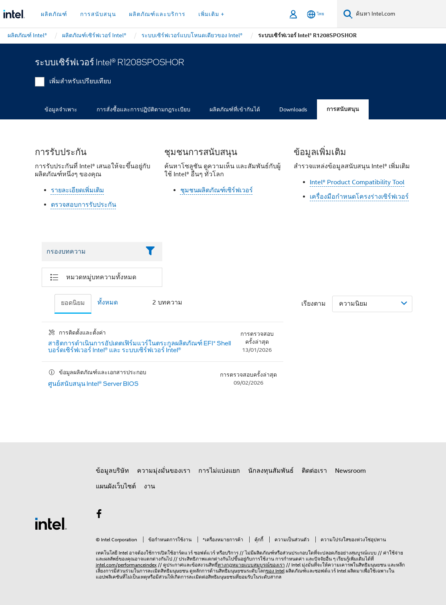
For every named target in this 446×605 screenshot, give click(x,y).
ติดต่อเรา (314, 471)
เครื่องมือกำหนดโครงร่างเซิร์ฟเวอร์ (359, 197)
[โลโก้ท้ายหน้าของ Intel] (51, 523)
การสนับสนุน (343, 109)
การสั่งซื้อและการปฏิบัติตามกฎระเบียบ (143, 109)
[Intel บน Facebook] (99, 515)
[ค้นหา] (348, 14)
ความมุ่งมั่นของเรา (163, 471)
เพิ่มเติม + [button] (211, 14)
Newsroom (350, 471)
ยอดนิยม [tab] (73, 303)
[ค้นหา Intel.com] (399, 14)
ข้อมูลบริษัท (112, 471)
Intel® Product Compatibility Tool (357, 182)
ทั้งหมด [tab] (107, 302)
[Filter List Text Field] (91, 252)
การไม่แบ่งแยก (219, 471)
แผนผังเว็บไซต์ (116, 486)
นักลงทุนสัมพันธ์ (271, 471)
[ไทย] (315, 14)
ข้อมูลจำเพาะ (60, 109)
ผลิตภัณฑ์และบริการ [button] (157, 14)
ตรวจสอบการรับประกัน (83, 205)
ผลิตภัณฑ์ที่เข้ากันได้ (235, 109)
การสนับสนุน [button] (98, 14)
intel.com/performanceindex (126, 565)
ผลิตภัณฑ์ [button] (54, 14)
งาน (149, 486)
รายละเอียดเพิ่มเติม (77, 190)
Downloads (293, 109)
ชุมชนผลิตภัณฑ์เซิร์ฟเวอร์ (216, 190)
